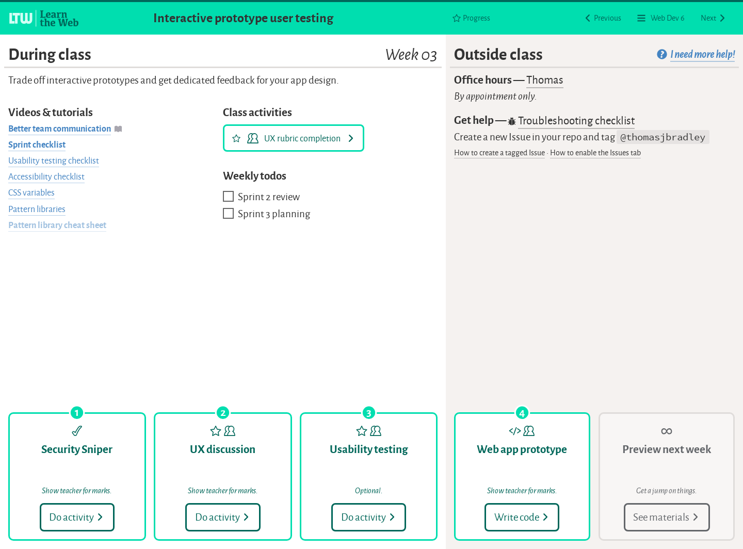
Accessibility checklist (46, 177)
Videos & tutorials (50, 112)
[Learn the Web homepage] (44, 18)
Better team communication (59, 129)
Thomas (544, 80)
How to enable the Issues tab (595, 153)
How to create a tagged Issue (499, 153)
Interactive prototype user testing (243, 18)
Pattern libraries (37, 209)
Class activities (257, 112)
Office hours (508, 80)
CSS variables (31, 193)
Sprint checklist (37, 145)
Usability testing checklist (53, 161)
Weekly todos (254, 176)
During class (223, 55)
